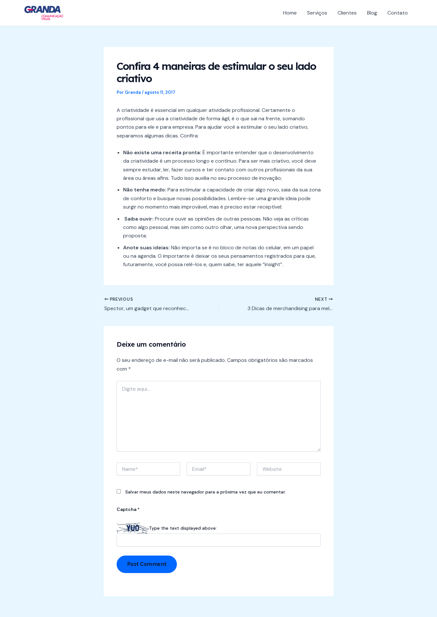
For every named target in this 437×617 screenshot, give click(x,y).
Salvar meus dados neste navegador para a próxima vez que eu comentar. (205, 492)
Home (290, 12)
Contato (397, 12)
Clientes (347, 12)
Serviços (317, 12)
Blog (372, 12)
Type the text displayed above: (183, 528)
